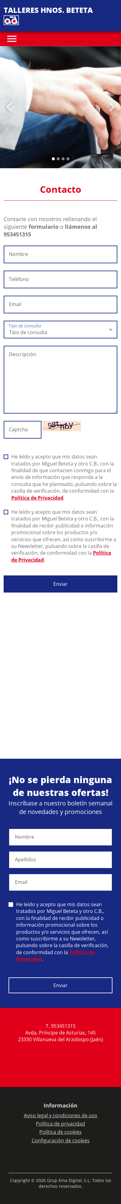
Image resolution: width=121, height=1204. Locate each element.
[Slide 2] (63, 158)
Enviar (60, 584)
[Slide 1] (58, 158)
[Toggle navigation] (12, 39)
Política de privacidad (60, 1123)
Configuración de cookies (61, 1140)
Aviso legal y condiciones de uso (60, 1115)
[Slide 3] (67, 158)
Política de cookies (60, 1132)
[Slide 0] (53, 158)
